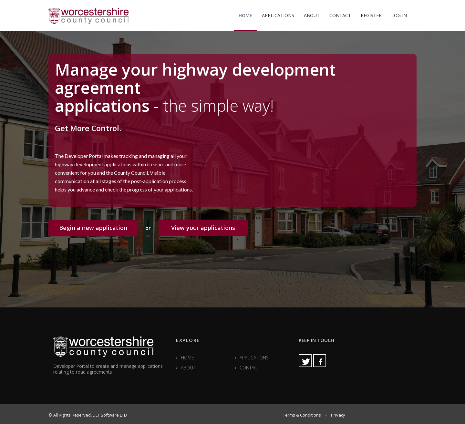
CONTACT (340, 15)
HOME (245, 15)
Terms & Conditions (302, 415)
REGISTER (371, 15)
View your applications (203, 228)
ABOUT (312, 15)
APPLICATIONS (278, 15)
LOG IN (399, 15)
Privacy (338, 415)
